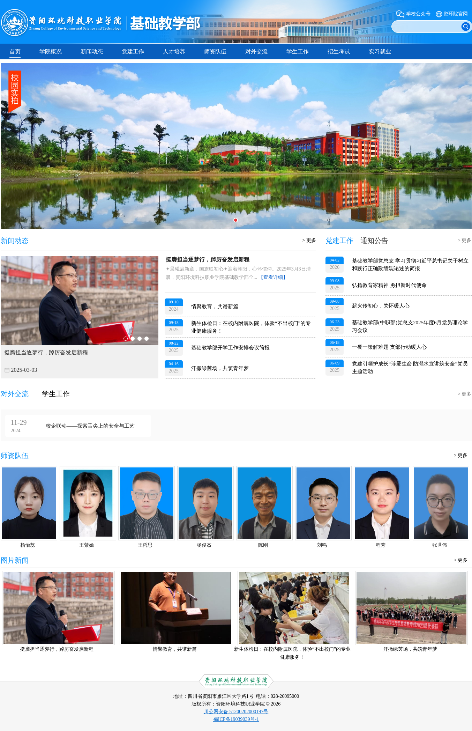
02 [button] (132, 339)
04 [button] (146, 339)
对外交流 (256, 51)
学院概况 (50, 51)
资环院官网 (455, 13)
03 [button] (139, 339)
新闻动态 (92, 51)
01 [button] (125, 339)
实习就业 (380, 51)
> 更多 (309, 240)
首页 (15, 51)
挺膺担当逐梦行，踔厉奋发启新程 (207, 260)
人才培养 (174, 51)
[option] (80, 317)
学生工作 (297, 51)
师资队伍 (215, 51)
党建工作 (133, 51)
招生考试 (339, 51)
